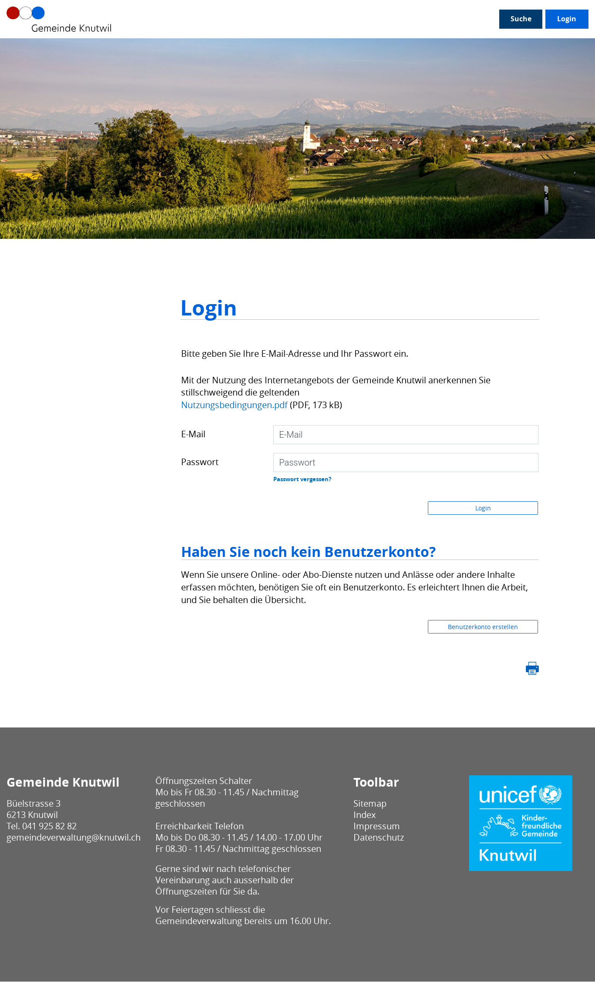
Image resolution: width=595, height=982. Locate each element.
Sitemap (370, 804)
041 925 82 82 (49, 826)
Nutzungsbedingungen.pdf (234, 405)
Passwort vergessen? (302, 479)
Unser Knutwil (32, 48)
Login (511, 48)
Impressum (376, 826)
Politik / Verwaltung (104, 48)
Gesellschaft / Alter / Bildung (203, 48)
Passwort (200, 462)
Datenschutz (378, 838)
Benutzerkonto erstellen (483, 627)
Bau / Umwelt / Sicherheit (385, 48)
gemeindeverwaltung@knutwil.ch (74, 838)
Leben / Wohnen (297, 48)
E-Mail (193, 434)
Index (364, 815)
